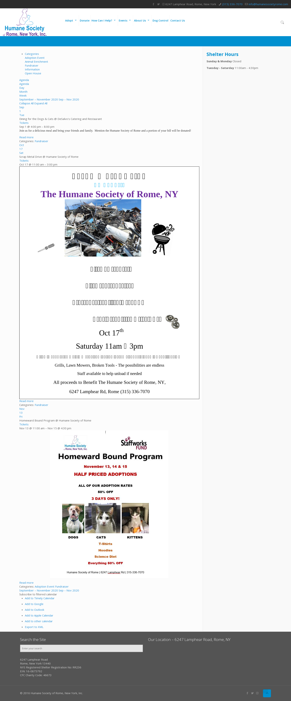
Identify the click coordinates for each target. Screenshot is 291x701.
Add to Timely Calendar (40, 598)
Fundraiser (31, 65)
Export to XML (34, 627)
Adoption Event (35, 57)
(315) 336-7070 (232, 4)
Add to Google (34, 604)
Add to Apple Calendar (39, 615)
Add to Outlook (34, 609)
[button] (38, 594)
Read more (26, 137)
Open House (33, 73)
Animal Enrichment (36, 61)
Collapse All (26, 103)
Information (32, 69)
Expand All (40, 103)
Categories (32, 54)
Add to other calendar (39, 621)
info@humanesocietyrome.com (268, 4)
